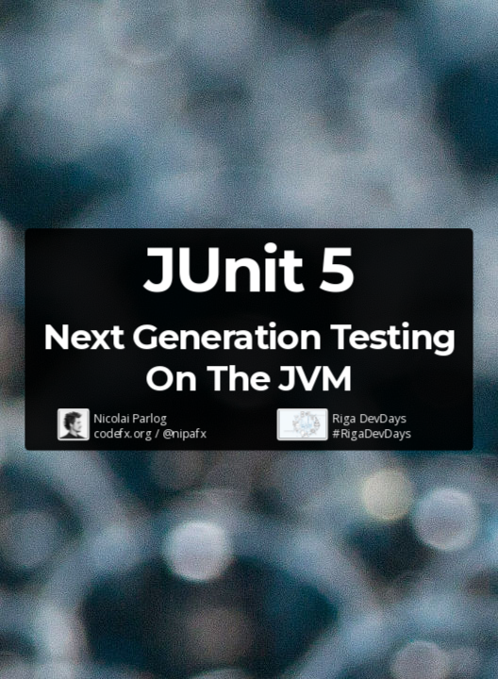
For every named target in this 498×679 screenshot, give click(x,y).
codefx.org (123, 433)
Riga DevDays (370, 418)
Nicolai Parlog (130, 418)
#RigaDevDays (372, 433)
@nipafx (184, 433)
